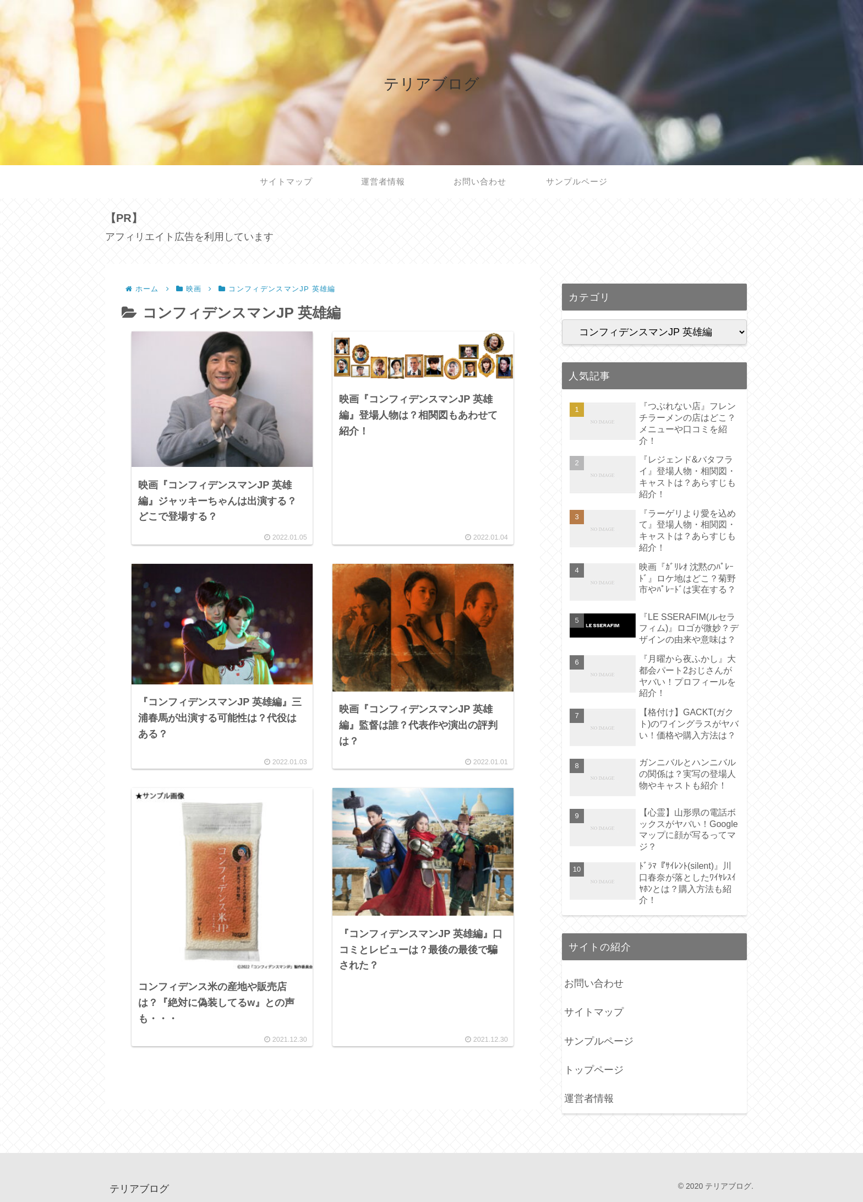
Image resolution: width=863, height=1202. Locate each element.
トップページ (594, 1069)
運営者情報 (589, 1098)
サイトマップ (594, 1012)
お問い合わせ (594, 983)
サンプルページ (598, 1041)
